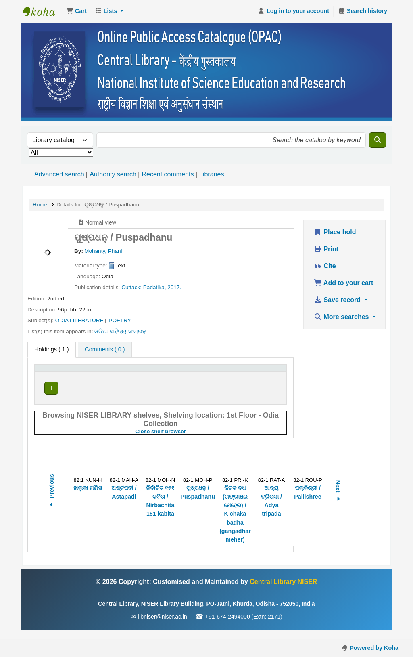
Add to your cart (343, 282)
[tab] (104, 350)
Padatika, (154, 287)
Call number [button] (170, 372)
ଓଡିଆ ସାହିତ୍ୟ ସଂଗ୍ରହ (120, 331)
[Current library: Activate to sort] (119, 372)
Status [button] (226, 372)
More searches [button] (342, 316)
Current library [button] (112, 372)
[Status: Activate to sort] (231, 372)
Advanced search (59, 174)
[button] (76, 11)
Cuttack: (131, 287)
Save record (338, 299)
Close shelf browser (187, 440)
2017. (174, 287)
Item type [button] (50, 372)
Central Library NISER (43, 11)
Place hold (335, 232)
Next (338, 500)
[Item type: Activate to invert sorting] (61, 372)
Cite (325, 265)
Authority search (113, 174)
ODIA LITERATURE (79, 320)
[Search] (377, 140)
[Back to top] (389, 632)
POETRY (119, 320)
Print (326, 249)
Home (40, 205)
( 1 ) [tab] (51, 349)
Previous (51, 500)
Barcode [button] (262, 372)
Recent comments (168, 174)
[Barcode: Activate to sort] (267, 372)
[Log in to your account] (293, 11)
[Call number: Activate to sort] (182, 372)
